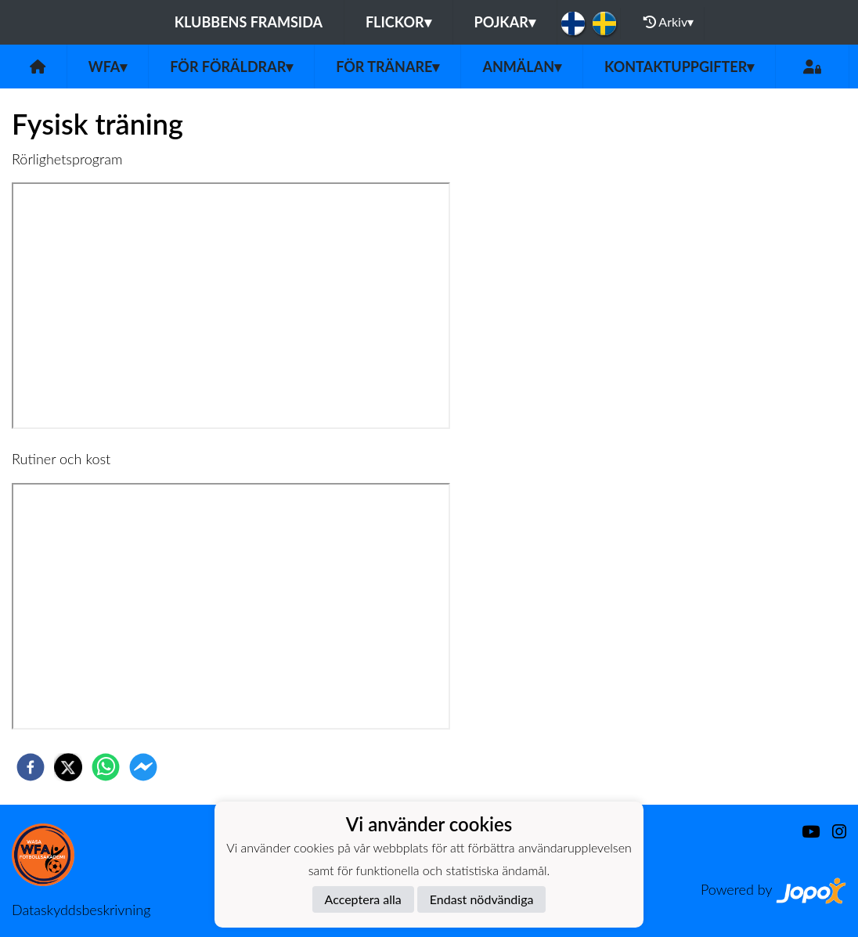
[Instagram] (833, 831)
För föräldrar (231, 66)
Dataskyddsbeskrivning (81, 909)
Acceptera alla (363, 899)
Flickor (398, 22)
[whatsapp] (106, 767)
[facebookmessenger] (143, 767)
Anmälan (521, 66)
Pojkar (504, 22)
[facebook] (30, 767)
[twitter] (68, 767)
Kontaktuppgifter (679, 66)
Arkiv (669, 22)
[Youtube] (804, 831)
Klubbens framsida (249, 22)
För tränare (387, 66)
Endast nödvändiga (482, 899)
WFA (108, 66)
